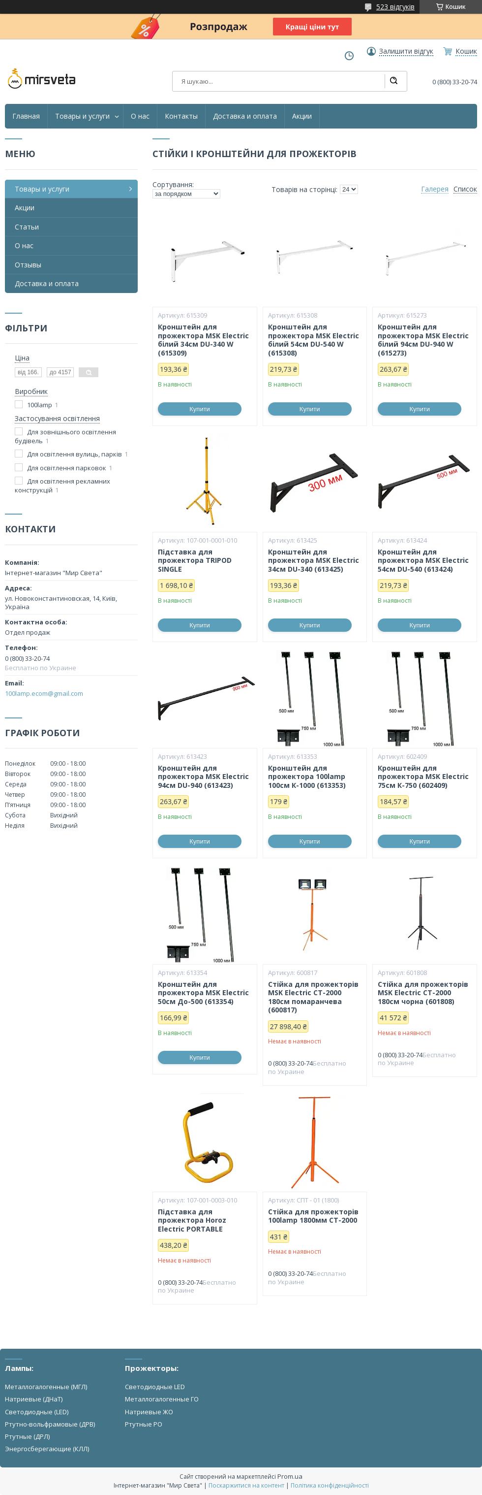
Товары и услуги (82, 116)
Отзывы (28, 264)
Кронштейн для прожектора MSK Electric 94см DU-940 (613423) (203, 777)
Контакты (181, 116)
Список (465, 189)
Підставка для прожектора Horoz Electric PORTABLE (192, 1220)
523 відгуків (395, 6)
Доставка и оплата (245, 116)
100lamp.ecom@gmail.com (44, 693)
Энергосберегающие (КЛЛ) (47, 1448)
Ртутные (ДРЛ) (27, 1436)
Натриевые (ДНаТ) (33, 1399)
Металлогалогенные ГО (162, 1399)
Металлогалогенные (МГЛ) (46, 1386)
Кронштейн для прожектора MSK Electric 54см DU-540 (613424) (423, 561)
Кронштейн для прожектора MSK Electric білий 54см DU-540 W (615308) (313, 340)
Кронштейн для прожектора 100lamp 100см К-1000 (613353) (307, 777)
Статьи (27, 226)
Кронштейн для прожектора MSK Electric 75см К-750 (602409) (423, 777)
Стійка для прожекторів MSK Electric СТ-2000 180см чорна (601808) (423, 993)
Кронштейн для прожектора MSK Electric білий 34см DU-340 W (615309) (203, 340)
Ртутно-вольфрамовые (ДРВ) (50, 1424)
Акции (302, 116)
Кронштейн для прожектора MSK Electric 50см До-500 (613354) (203, 993)
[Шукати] (393, 81)
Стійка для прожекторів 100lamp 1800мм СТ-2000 (313, 1216)
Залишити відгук (406, 51)
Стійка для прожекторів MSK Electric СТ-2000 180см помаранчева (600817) (313, 997)
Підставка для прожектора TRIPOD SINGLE (195, 561)
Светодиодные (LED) (36, 1411)
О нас (140, 116)
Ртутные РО (143, 1424)
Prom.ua (289, 1476)
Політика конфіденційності (330, 1485)
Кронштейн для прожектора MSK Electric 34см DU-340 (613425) (313, 561)
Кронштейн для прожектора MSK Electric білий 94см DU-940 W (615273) (423, 340)
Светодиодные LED (155, 1386)
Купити (199, 409)
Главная (26, 116)
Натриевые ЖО (149, 1411)
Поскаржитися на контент (246, 1485)
